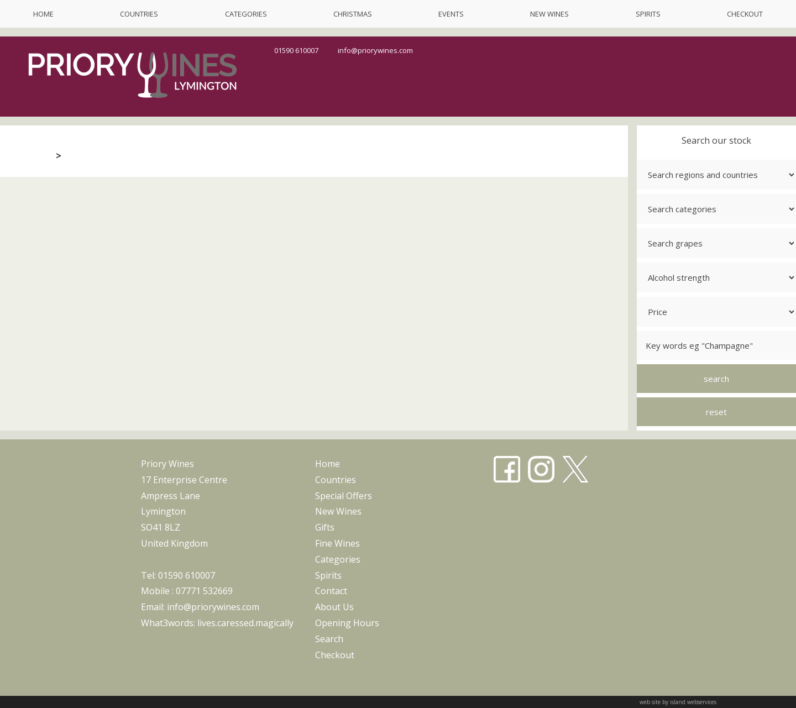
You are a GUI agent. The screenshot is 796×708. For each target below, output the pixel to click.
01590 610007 (296, 50)
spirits (648, 14)
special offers (343, 496)
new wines (549, 14)
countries (139, 14)
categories (246, 14)
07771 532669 (204, 591)
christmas (352, 14)
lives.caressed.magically (245, 623)
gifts (324, 527)
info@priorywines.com (375, 50)
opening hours (347, 623)
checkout (745, 14)
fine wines (337, 543)
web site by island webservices (678, 702)
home (43, 14)
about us (334, 607)
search (329, 639)
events (451, 14)
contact (331, 591)
